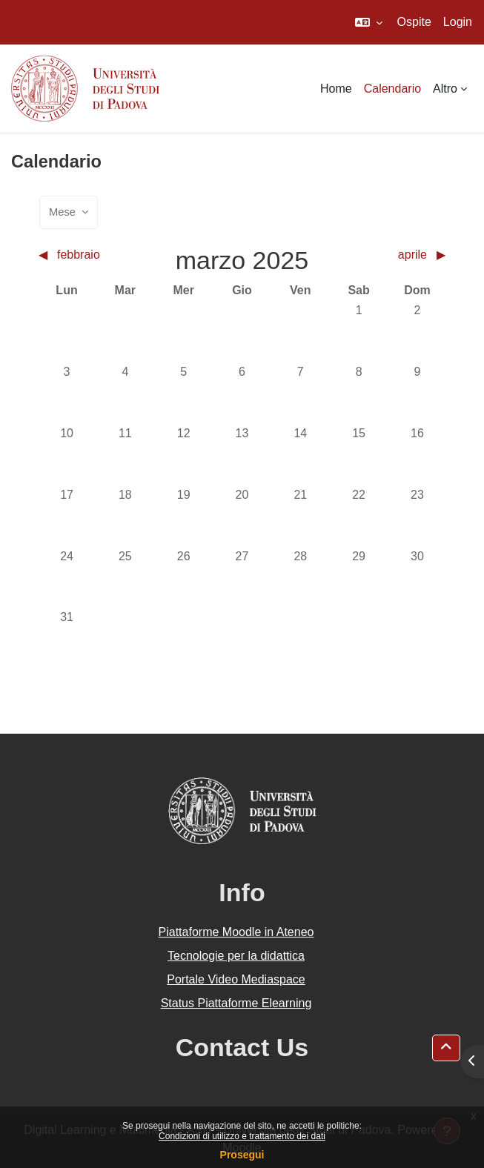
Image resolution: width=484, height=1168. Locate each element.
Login (457, 22)
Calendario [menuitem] (392, 88)
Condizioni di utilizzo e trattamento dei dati (242, 1136)
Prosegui (242, 1155)
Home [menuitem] (336, 88)
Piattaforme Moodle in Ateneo (236, 932)
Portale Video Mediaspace (236, 979)
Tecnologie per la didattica (236, 955)
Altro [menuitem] (445, 88)
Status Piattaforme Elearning (236, 1003)
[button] (368, 22)
